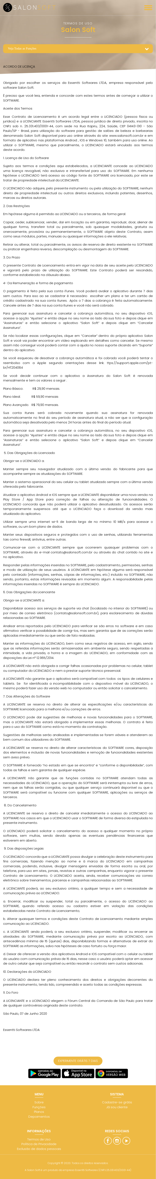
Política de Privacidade (38, 1144)
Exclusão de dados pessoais (39, 1149)
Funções (39, 1107)
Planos (39, 1111)
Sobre (39, 1102)
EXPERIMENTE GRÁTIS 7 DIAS (78, 1061)
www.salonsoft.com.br (125, 135)
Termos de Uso (39, 1139)
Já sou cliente (117, 1107)
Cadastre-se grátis (117, 1102)
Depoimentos (39, 1116)
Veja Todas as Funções (22, 48)
